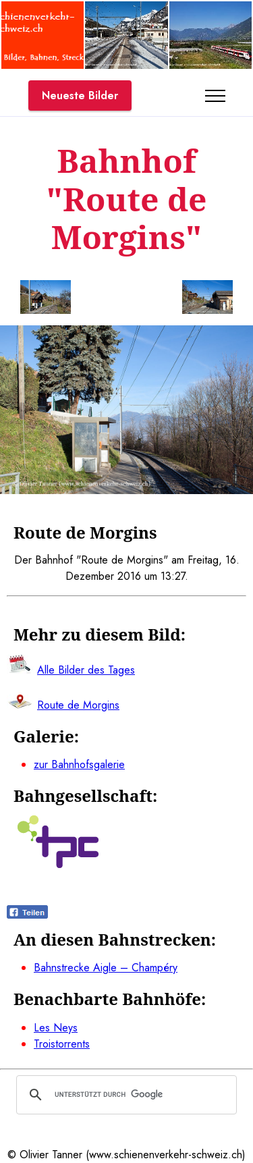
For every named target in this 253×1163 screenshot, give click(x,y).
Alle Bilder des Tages (86, 670)
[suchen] (124, 1095)
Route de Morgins (78, 705)
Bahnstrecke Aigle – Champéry (105, 967)
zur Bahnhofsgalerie (79, 764)
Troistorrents (62, 1044)
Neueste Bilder (80, 95)
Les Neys (56, 1027)
